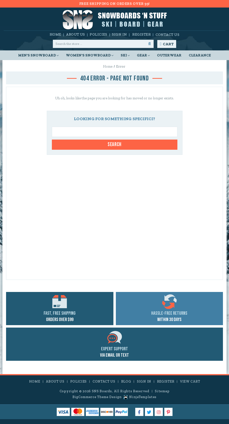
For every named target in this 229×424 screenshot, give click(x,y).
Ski (125, 55)
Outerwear (169, 55)
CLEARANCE (200, 55)
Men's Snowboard (38, 55)
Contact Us (168, 34)
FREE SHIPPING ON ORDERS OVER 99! (114, 3)
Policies (98, 34)
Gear (143, 55)
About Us (75, 34)
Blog (126, 381)
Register (141, 34)
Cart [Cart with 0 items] (168, 44)
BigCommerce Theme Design (97, 397)
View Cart (190, 381)
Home (55, 34)
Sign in (119, 34)
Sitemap (162, 391)
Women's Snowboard (89, 55)
